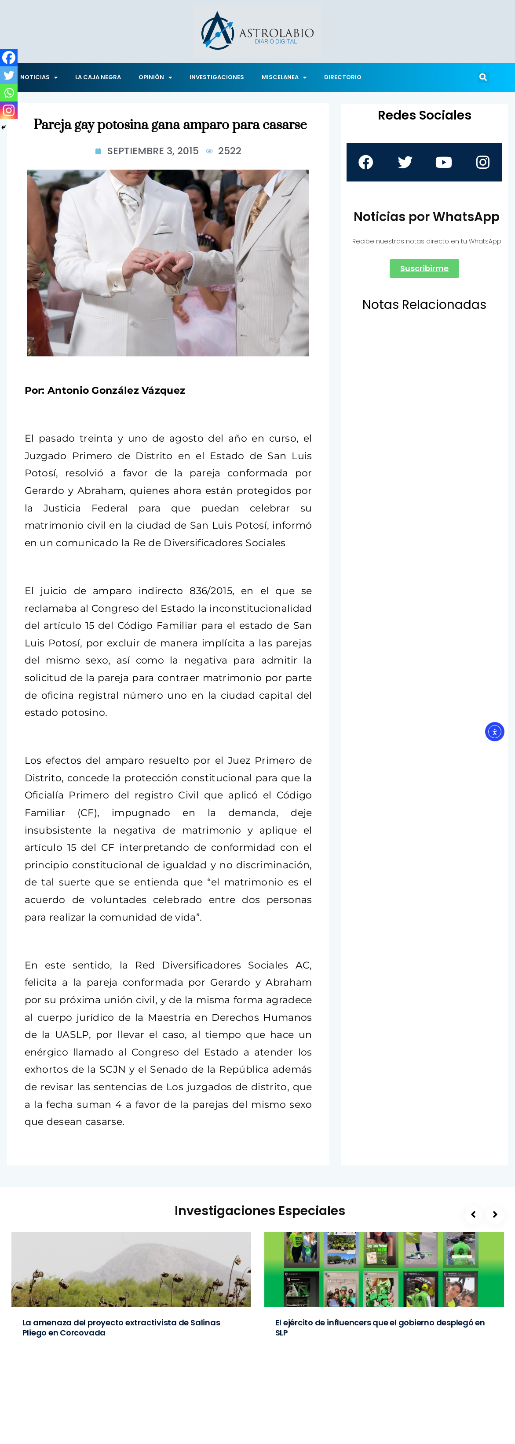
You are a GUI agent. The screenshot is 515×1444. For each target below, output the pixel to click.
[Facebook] (9, 57)
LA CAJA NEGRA (98, 77)
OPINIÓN (155, 77)
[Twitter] (9, 75)
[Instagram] (9, 110)
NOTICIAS (39, 77)
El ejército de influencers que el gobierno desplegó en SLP (380, 1327)
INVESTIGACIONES (217, 77)
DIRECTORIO (343, 77)
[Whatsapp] (9, 93)
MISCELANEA (284, 77)
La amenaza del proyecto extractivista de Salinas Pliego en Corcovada (121, 1327)
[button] (483, 77)
